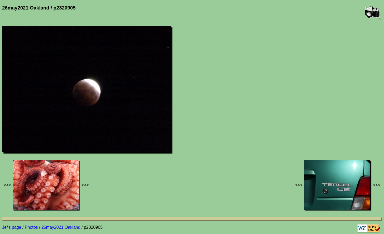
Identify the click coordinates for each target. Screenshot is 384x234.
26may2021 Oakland (60, 227)
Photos (31, 227)
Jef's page (11, 227)
